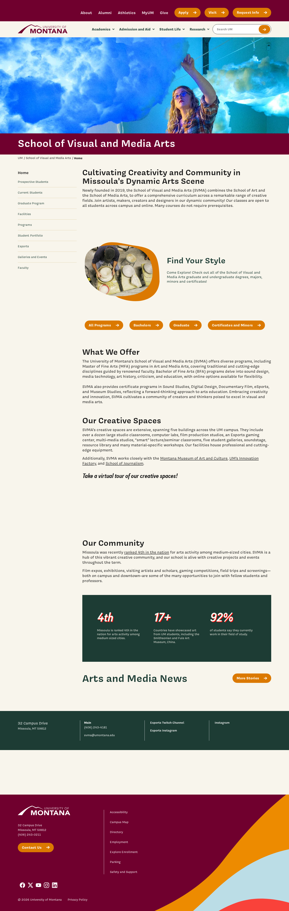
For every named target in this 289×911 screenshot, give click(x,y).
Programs (25, 225)
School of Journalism (124, 463)
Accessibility (119, 812)
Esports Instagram (163, 730)
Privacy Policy (77, 900)
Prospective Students (33, 182)
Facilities (24, 214)
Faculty (23, 268)
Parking (115, 862)
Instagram (222, 723)
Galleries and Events (32, 257)
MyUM (148, 12)
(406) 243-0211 (29, 835)
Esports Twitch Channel (167, 723)
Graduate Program (31, 203)
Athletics (127, 12)
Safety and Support (123, 872)
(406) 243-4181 (95, 727)
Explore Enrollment (124, 852)
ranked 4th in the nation (146, 552)
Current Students (30, 193)
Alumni (105, 12)
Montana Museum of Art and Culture (194, 458)
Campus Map (119, 822)
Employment (119, 842)
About (86, 12)
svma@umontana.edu (99, 735)
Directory (116, 832)
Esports (23, 246)
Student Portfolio (30, 236)
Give (164, 12)
